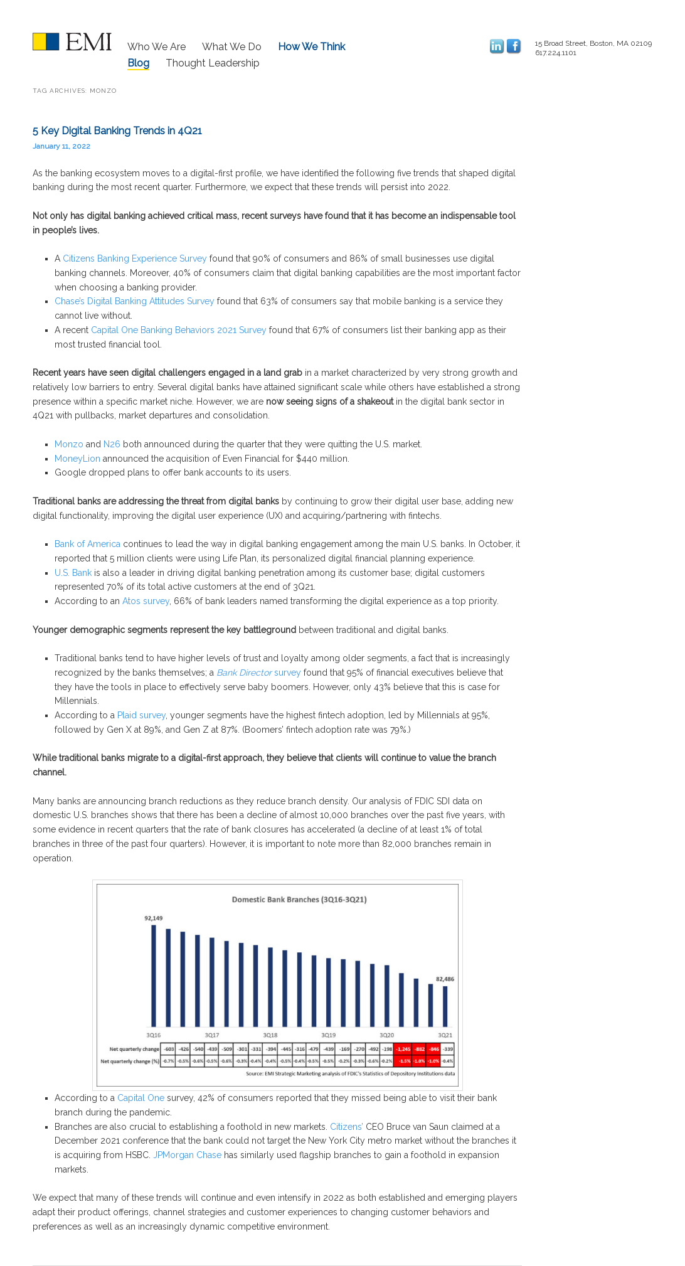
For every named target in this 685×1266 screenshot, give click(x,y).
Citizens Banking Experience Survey (135, 258)
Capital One (140, 1098)
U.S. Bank (73, 573)
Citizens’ (346, 1127)
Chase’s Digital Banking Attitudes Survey (135, 301)
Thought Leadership (213, 63)
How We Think (311, 47)
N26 (112, 444)
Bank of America (87, 544)
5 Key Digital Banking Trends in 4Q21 (117, 131)
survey (286, 673)
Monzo (69, 444)
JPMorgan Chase (187, 1155)
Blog (138, 63)
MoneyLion (77, 459)
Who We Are (156, 47)
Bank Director (244, 673)
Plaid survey (141, 715)
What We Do (232, 47)
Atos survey (145, 601)
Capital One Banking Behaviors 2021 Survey (179, 330)
